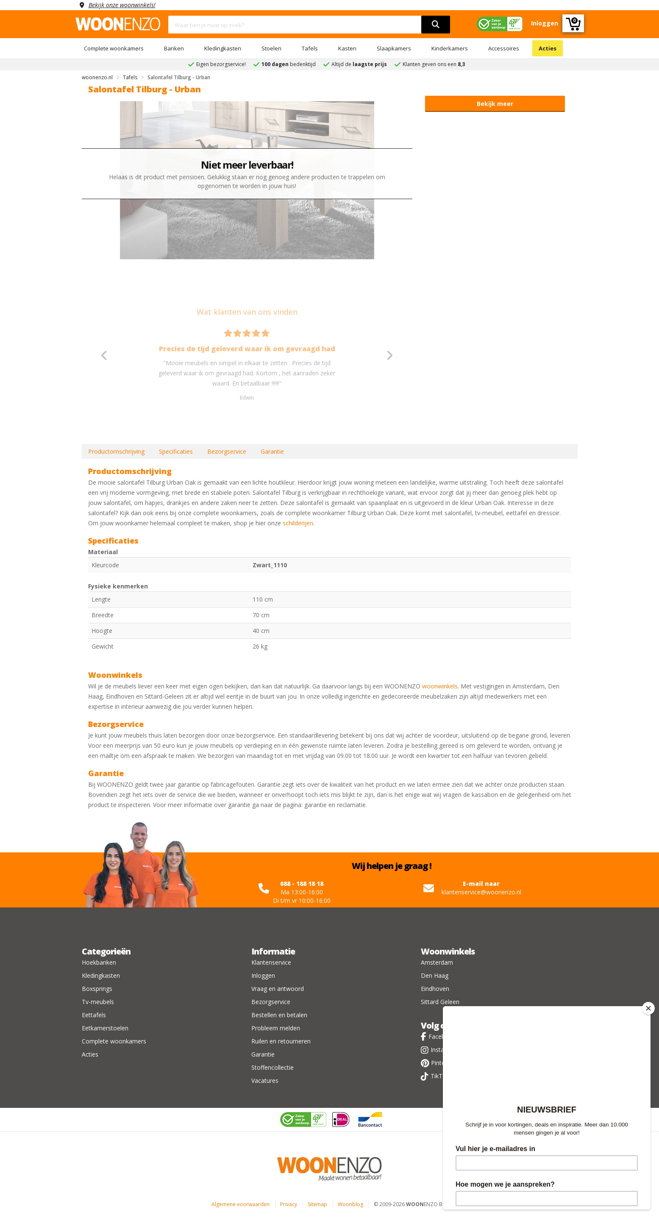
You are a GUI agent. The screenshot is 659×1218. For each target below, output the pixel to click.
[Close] (648, 1008)
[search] (435, 24)
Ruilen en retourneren (281, 1041)
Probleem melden (275, 1028)
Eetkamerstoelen (105, 1028)
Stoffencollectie (272, 1067)
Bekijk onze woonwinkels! (122, 5)
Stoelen (271, 48)
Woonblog (350, 1204)
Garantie (272, 451)
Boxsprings (97, 989)
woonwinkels (440, 686)
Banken (174, 48)
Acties (547, 48)
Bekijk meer (495, 104)
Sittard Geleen (440, 1002)
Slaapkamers (394, 48)
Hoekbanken (99, 962)
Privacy (288, 1204)
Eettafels (94, 1015)
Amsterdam (437, 962)
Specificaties (176, 451)
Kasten (347, 48)
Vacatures (264, 1081)
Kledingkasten (222, 48)
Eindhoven (435, 989)
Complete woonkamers (114, 48)
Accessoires (503, 48)
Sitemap (317, 1204)
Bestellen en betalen (279, 1015)
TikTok (440, 1076)
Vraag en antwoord (277, 989)
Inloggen (263, 975)
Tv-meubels (98, 1002)
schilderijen (298, 523)
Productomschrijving (116, 451)
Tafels (310, 48)
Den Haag (434, 975)
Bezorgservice (226, 451)
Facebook (442, 1036)
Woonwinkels (448, 951)
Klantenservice (271, 962)
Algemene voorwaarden (240, 1204)
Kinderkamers (449, 48)
